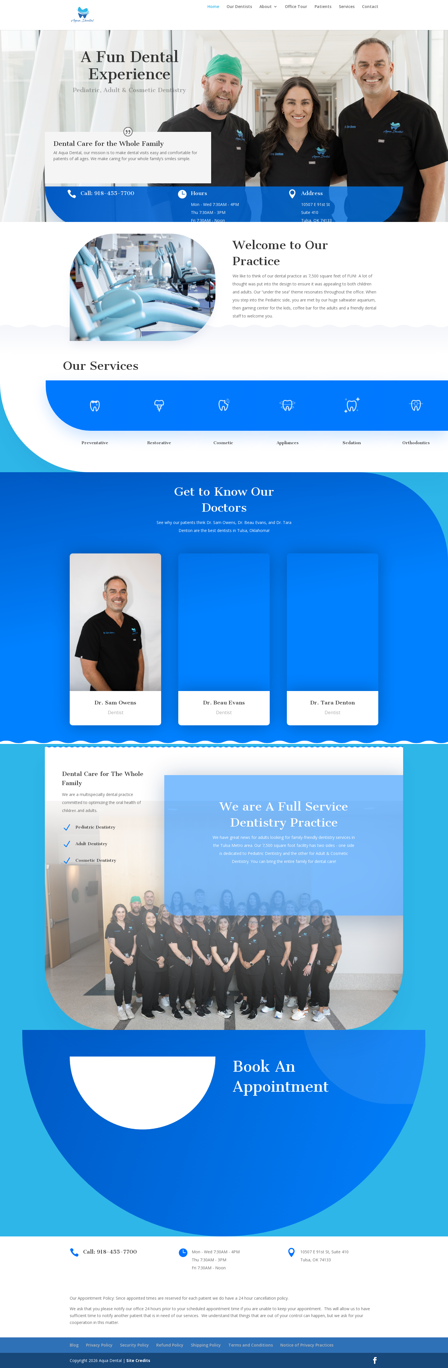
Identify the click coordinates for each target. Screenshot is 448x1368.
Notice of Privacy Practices (306, 1345)
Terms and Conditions (250, 1345)
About (265, 7)
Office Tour (296, 7)
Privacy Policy (99, 1345)
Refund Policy (169, 1345)
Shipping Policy (206, 1345)
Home (213, 7)
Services (347, 7)
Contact (370, 7)
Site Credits (138, 1360)
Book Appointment (129, 115)
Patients (323, 7)
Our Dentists (239, 7)
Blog (74, 1345)
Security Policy (134, 1345)
